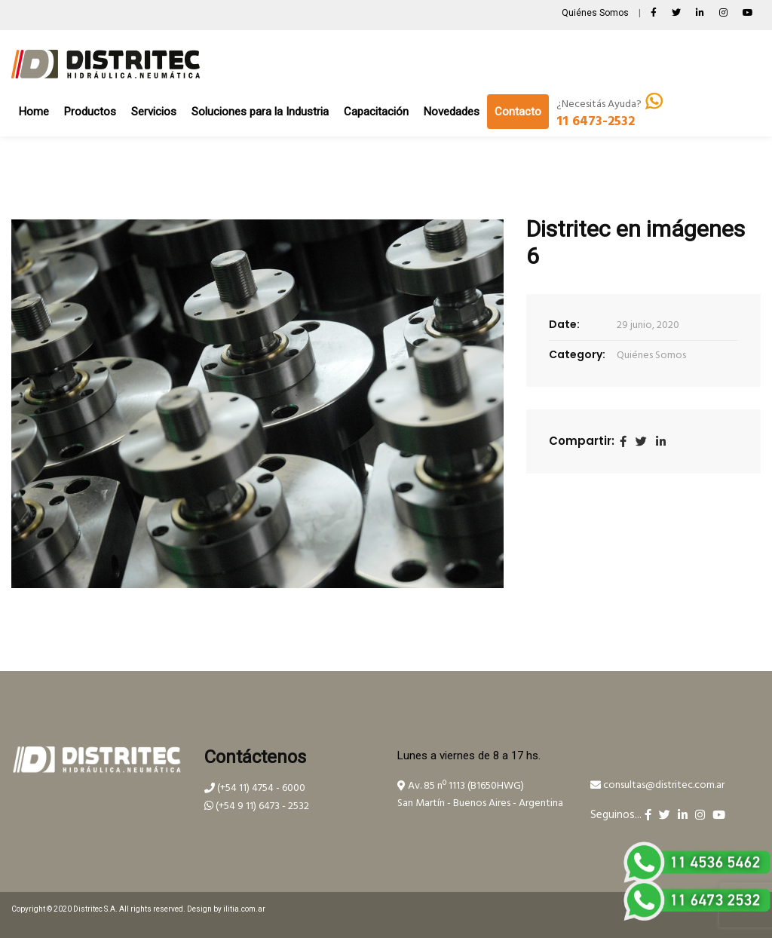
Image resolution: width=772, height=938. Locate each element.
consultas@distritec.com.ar (657, 785)
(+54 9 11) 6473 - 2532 (256, 806)
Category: (577, 354)
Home (34, 111)
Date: (564, 324)
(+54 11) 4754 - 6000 (254, 788)
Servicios (153, 111)
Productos (90, 111)
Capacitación (376, 111)
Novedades (451, 111)
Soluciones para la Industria (260, 111)
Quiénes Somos (596, 13)
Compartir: (581, 441)
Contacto (518, 111)
